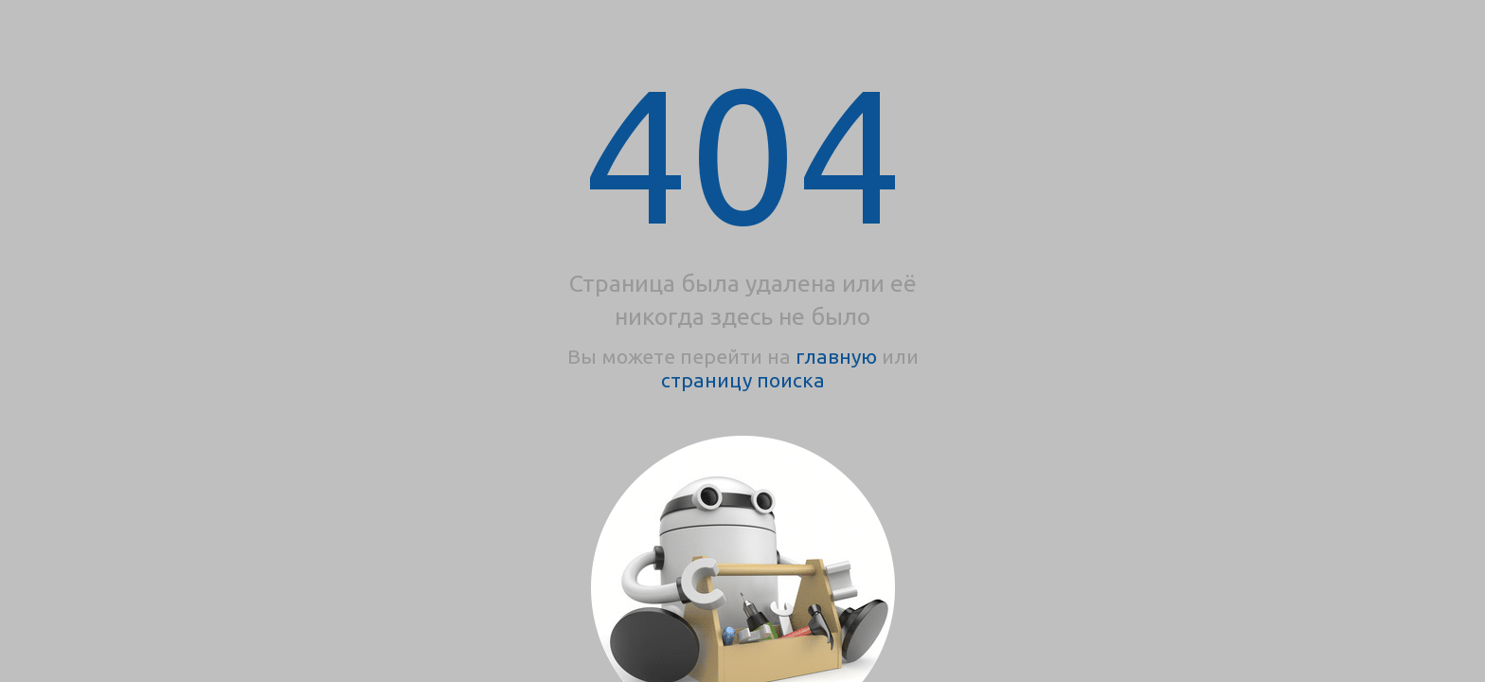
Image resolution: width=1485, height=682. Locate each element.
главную (836, 356)
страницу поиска (743, 379)
